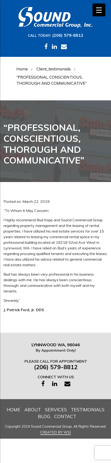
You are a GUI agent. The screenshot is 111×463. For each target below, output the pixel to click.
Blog (44, 416)
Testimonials (87, 409)
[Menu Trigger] (99, 10)
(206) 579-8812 (67, 35)
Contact (65, 416)
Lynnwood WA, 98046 (57, 344)
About (32, 409)
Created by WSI (55, 432)
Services (56, 409)
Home (13, 409)
